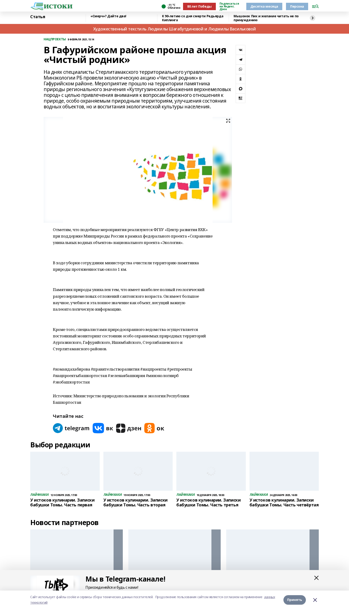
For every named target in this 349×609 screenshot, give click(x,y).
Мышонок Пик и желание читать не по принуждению (266, 18)
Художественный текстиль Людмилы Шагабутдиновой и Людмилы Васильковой (174, 29)
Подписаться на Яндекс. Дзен (229, 6)
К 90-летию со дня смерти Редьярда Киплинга (192, 18)
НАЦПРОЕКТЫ (55, 39)
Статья (37, 16)
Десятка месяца (264, 6)
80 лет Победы (199, 6)
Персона (297, 6)
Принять (294, 599)
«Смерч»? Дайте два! (108, 16)
